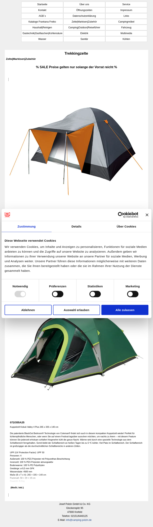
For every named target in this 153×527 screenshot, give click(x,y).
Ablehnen (28, 310)
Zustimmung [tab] (27, 226)
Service (126, 4)
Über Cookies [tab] (126, 226)
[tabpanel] (76, 67)
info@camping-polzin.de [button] (79, 520)
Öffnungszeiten (84, 10)
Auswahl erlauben (76, 310)
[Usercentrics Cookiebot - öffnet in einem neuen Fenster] (120, 215)
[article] (76, 180)
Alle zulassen (125, 310)
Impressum (126, 10)
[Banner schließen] (147, 214)
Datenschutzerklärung (84, 16)
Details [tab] (76, 226)
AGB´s (42, 16)
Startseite (42, 4)
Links (126, 16)
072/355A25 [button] (17, 422)
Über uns (84, 4)
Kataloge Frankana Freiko (42, 21)
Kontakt (42, 10)
